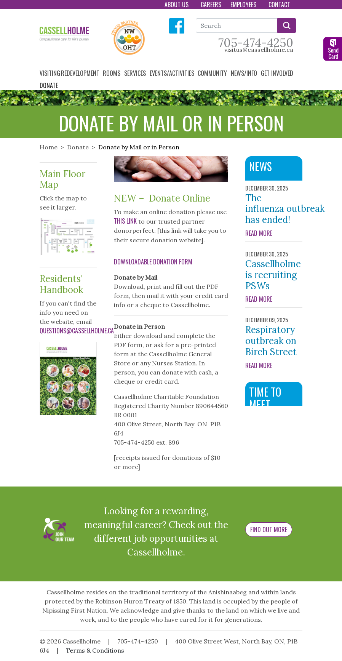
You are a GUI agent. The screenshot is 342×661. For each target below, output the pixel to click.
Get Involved (278, 73)
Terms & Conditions (95, 650)
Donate (49, 85)
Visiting (50, 73)
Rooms (112, 73)
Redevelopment (81, 73)
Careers (211, 4)
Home (49, 147)
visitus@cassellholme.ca (258, 49)
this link (125, 221)
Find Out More (268, 529)
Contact (280, 4)
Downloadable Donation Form (153, 261)
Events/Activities (173, 73)
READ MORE (273, 233)
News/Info (245, 73)
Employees (244, 4)
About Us (177, 4)
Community (213, 73)
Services (135, 73)
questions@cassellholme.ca (77, 330)
